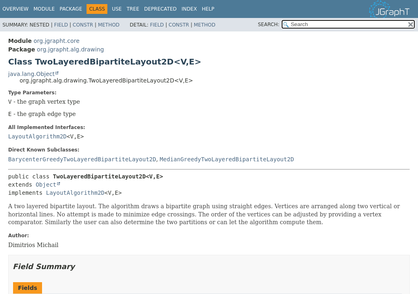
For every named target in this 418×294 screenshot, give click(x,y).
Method (109, 25)
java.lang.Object (31, 74)
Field (61, 25)
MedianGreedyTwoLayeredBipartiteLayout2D (227, 159)
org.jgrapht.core (56, 41)
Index (189, 9)
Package (71, 9)
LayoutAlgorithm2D (37, 136)
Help (208, 9)
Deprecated (160, 9)
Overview (15, 9)
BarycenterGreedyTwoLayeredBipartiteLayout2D (82, 159)
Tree (133, 9)
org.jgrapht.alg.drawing (70, 49)
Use (117, 9)
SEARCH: (269, 24)
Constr (83, 25)
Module (44, 9)
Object (46, 184)
